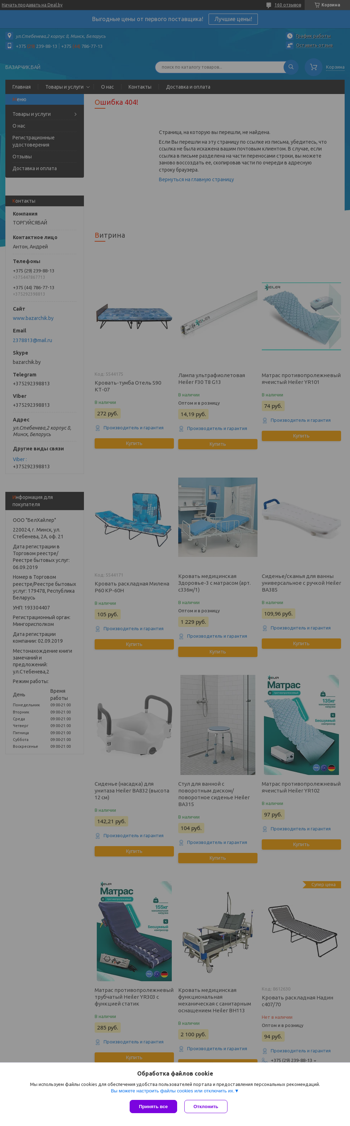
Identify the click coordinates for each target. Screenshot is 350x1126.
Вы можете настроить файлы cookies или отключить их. (172, 1090)
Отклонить (206, 1106)
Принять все (153, 1106)
